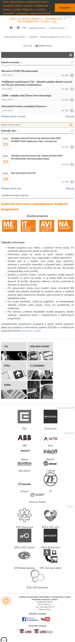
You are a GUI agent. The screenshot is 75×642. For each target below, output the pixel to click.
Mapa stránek (45, 609)
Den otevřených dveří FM (23, 173)
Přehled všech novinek (13, 116)
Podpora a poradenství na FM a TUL (55, 37)
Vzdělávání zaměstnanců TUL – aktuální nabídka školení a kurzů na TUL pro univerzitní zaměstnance (37, 83)
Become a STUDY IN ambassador (20, 70)
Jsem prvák (28, 46)
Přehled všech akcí (11, 188)
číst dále (65, 75)
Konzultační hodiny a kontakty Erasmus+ (24, 106)
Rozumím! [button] (65, 7)
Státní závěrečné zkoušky (15, 37)
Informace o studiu (31, 330)
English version (43, 46)
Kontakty (34, 37)
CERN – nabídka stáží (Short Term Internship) (26, 95)
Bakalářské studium (38, 28)
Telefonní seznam (57, 28)
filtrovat (70, 116)
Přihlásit (68, 17)
